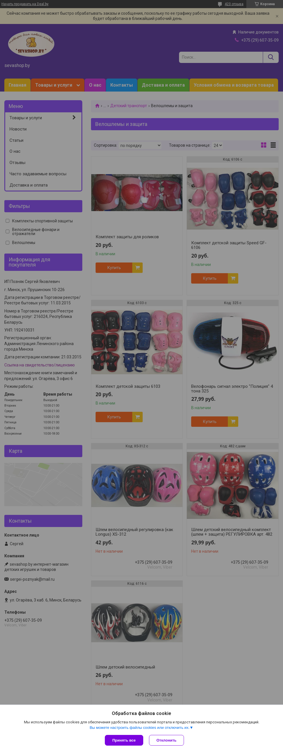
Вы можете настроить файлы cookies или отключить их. (139, 727)
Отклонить (166, 740)
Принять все (124, 740)
